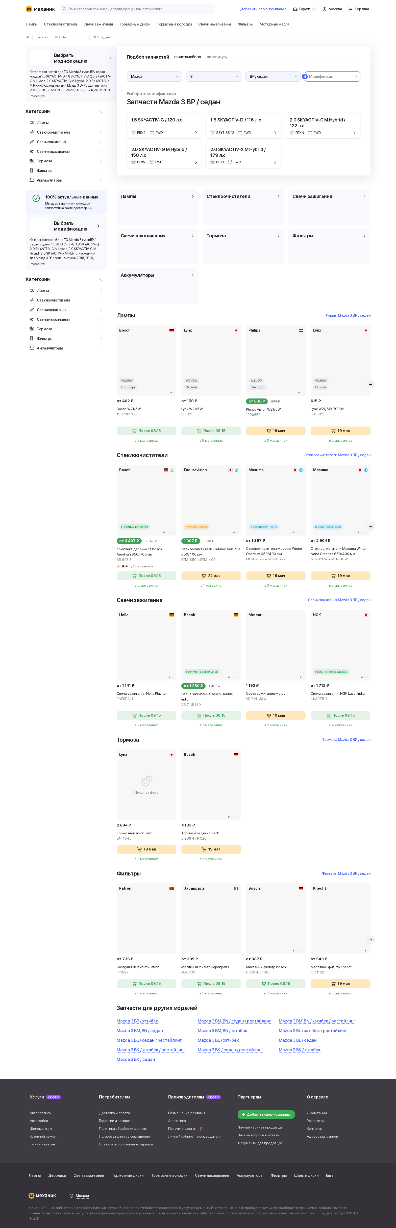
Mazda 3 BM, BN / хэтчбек (222, 1030)
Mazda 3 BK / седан (136, 1059)
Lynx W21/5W (211, 412)
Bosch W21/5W (146, 412)
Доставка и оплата (114, 1113)
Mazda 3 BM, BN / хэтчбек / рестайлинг (317, 1020)
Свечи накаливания (212, 1175)
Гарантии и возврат (115, 1121)
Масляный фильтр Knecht (340, 970)
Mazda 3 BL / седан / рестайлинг (149, 1040)
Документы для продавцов (260, 1143)
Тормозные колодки (169, 1175)
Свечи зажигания (88, 1175)
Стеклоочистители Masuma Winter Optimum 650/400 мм (276, 554)
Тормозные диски (127, 1175)
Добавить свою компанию (265, 1114)
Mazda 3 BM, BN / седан (140, 1030)
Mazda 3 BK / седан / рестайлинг (230, 1049)
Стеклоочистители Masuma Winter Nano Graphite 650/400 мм (340, 554)
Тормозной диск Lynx (146, 836)
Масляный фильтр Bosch (276, 970)
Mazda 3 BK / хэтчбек (299, 1049)
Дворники (57, 1175)
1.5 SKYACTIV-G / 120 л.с (157, 119)
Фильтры (279, 1175)
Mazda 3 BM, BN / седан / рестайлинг (234, 1020)
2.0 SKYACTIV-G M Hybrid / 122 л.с (317, 122)
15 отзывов (144, 566)
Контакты (315, 1128)
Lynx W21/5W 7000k (340, 412)
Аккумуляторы (250, 1175)
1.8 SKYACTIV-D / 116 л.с (235, 119)
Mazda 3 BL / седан (298, 1040)
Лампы (35, 1175)
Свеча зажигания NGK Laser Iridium (340, 696)
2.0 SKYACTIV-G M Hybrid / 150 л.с (159, 152)
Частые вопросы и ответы (259, 1135)
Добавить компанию (263, 9)
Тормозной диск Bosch (211, 836)
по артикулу (217, 57)
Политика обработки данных (123, 1128)
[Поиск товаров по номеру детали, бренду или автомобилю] (137, 9)
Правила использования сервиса (126, 1144)
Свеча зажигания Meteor (276, 696)
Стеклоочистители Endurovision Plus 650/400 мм (211, 554)
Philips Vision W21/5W (276, 412)
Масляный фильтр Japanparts (211, 970)
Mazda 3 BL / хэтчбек (218, 1040)
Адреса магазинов (322, 1136)
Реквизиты (315, 1121)
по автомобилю (187, 57)
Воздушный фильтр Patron (146, 970)
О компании (317, 1113)
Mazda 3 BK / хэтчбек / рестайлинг (151, 1049)
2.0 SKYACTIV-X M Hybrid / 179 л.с (238, 152)
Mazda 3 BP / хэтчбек (137, 1020)
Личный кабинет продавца (260, 1127)
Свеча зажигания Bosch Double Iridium (211, 699)
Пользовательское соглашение (124, 1136)
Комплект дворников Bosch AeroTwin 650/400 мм (146, 554)
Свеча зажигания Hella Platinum (146, 696)
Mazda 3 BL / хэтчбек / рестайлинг (313, 1030)
